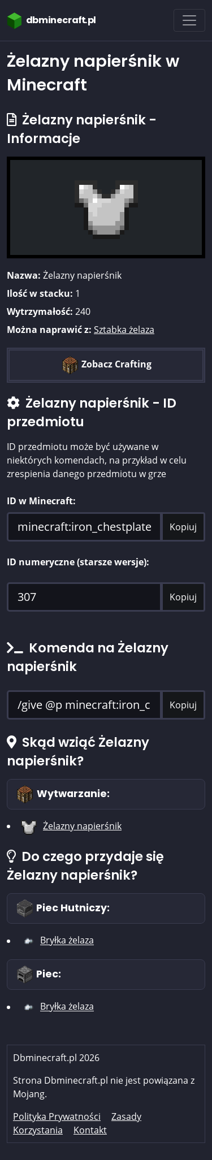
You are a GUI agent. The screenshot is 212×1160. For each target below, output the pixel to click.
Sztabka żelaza (124, 329)
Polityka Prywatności (57, 1116)
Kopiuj (183, 527)
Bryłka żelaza (67, 940)
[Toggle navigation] (189, 20)
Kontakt (90, 1130)
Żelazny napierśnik (82, 826)
